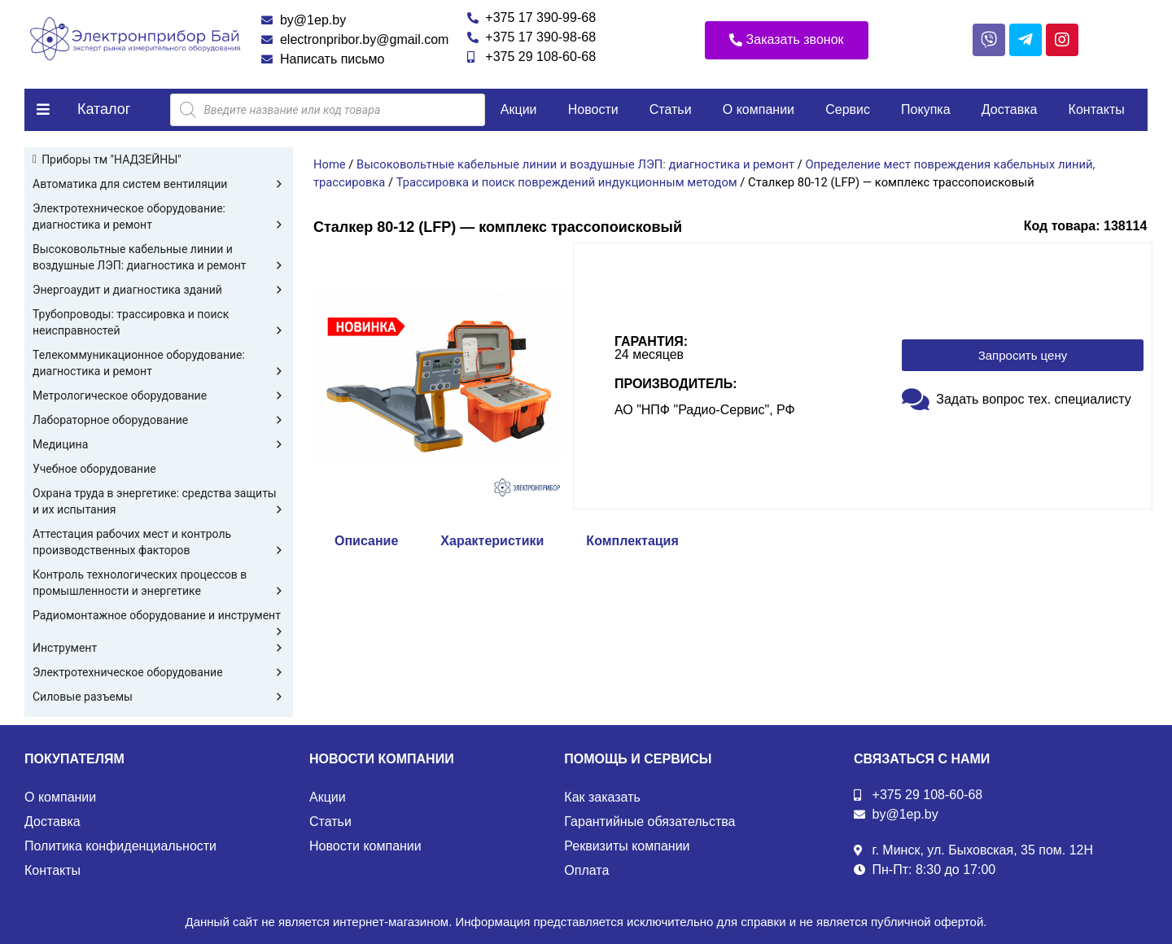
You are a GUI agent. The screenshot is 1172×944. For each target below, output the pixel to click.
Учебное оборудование (94, 468)
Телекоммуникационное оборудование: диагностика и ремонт (159, 363)
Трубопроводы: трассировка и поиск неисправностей (159, 323)
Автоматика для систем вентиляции (159, 184)
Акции (519, 109)
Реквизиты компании (626, 846)
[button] (786, 40)
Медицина (159, 444)
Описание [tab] (366, 541)
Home (329, 164)
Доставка (1010, 109)
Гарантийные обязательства (649, 821)
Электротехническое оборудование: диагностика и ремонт (159, 217)
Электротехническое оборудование (159, 672)
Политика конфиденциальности (120, 846)
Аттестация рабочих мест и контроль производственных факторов (159, 542)
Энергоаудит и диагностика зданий (159, 290)
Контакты (1097, 109)
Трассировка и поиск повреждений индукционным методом (566, 182)
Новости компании (365, 846)
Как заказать (602, 797)
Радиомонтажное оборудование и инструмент (159, 616)
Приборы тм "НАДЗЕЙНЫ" (111, 159)
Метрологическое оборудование (159, 395)
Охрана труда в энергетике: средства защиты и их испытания (159, 502)
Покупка (926, 109)
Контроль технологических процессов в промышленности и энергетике (159, 583)
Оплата (586, 870)
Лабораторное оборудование (159, 420)
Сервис (847, 109)
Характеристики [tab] (492, 541)
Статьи (670, 109)
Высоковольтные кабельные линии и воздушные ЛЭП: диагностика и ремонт (159, 258)
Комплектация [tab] (632, 541)
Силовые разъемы (159, 696)
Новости (593, 109)
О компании (758, 109)
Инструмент (159, 648)
